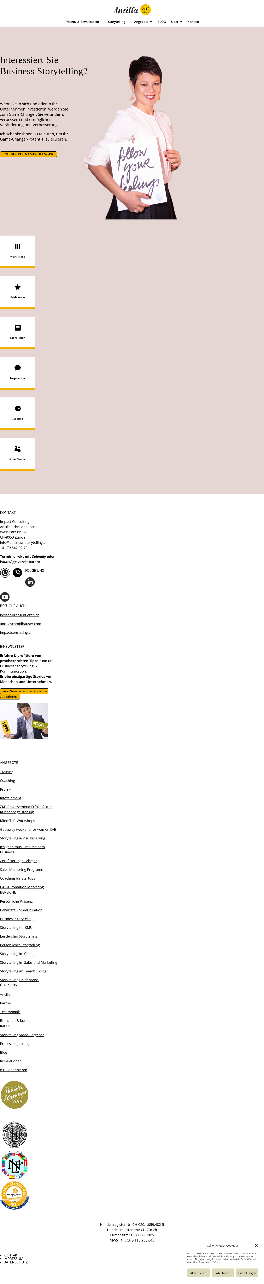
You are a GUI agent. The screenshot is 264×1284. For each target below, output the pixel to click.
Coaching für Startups (17, 878)
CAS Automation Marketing (22, 887)
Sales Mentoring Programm (22, 869)
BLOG (161, 22)
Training (6, 771)
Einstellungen (247, 1273)
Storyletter (17, 337)
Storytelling (116, 22)
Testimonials (10, 1011)
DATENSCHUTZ (15, 1262)
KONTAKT (11, 1255)
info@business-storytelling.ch (23, 542)
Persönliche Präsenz (16, 901)
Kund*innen (17, 459)
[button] (256, 1246)
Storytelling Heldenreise (19, 979)
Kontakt (193, 22)
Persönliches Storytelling (20, 945)
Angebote (141, 22)
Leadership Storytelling (18, 936)
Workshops (17, 256)
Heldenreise (18, 297)
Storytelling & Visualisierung (22, 838)
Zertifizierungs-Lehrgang (19, 860)
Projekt (6, 789)
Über (175, 22)
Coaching (7, 780)
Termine (17, 418)
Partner (6, 1003)
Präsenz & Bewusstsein (82, 22)
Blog (3, 1052)
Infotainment (10, 798)
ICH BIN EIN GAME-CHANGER (28, 154)
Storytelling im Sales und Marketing (28, 962)
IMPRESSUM (13, 1258)
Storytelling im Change (18, 953)
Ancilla (5, 994)
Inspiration (17, 378)
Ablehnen (222, 1273)
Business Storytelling (16, 918)
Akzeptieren (198, 1273)
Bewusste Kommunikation (21, 910)
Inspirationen (11, 1061)
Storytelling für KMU (16, 927)
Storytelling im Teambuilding (23, 971)
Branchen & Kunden (16, 1020)
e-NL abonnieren (13, 1069)
